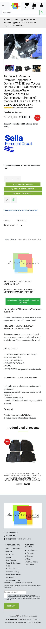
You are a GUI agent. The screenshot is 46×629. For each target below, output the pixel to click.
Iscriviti (11, 606)
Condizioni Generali (12, 569)
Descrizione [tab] (10, 239)
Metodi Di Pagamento (13, 548)
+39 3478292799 (12, 533)
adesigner (37, 622)
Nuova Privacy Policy (13, 575)
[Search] (20, 12)
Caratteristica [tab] (34, 239)
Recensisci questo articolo (23, 108)
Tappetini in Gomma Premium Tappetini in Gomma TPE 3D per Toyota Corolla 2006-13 (20, 23)
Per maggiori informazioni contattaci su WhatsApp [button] (23, 301)
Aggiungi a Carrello (23, 184)
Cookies (8, 566)
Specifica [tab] (22, 239)
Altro (16, 20)
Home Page (8, 20)
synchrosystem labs (19, 622)
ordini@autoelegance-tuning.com (18, 539)
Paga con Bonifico (22, 193)
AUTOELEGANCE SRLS (15, 619)
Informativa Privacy (12, 572)
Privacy (33, 595)
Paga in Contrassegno (22, 189)
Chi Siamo (9, 557)
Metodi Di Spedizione (13, 563)
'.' (4, 439)
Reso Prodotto (11, 560)
